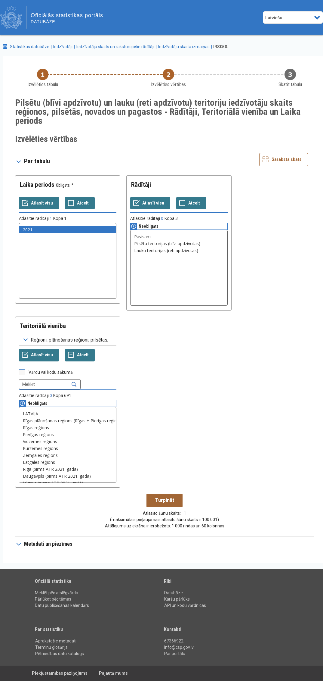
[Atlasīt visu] (39, 203)
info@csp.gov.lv (179, 647)
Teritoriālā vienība (43, 326)
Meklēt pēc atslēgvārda (56, 592)
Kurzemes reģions (67, 448)
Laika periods (37, 184)
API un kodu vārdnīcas (185, 605)
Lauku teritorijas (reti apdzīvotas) (179, 250)
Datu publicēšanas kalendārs (62, 605)
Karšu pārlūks (177, 599)
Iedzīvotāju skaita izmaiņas (184, 46)
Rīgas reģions (67, 427)
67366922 (173, 641)
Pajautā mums (113, 673)
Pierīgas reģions (67, 434)
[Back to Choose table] (42, 78)
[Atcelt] (80, 203)
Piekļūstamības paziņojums (60, 673)
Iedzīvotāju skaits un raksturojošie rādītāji (115, 46)
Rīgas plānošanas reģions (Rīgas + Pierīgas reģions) (67, 420)
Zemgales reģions (67, 455)
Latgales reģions (67, 462)
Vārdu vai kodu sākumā (51, 372)
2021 (67, 229)
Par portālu (174, 653)
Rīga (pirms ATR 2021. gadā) (67, 469)
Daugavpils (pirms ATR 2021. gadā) (67, 476)
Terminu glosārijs (51, 647)
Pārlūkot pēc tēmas (53, 599)
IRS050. (220, 46)
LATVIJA (67, 413)
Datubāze (173, 592)
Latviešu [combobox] (273, 17)
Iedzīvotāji (62, 46)
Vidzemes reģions (67, 441)
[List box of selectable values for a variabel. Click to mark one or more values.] (67, 261)
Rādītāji (141, 184)
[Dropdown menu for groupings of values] (67, 340)
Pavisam (179, 236)
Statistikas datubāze (29, 46)
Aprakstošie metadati (55, 641)
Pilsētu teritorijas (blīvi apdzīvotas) (179, 243)
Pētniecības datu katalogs (59, 653)
